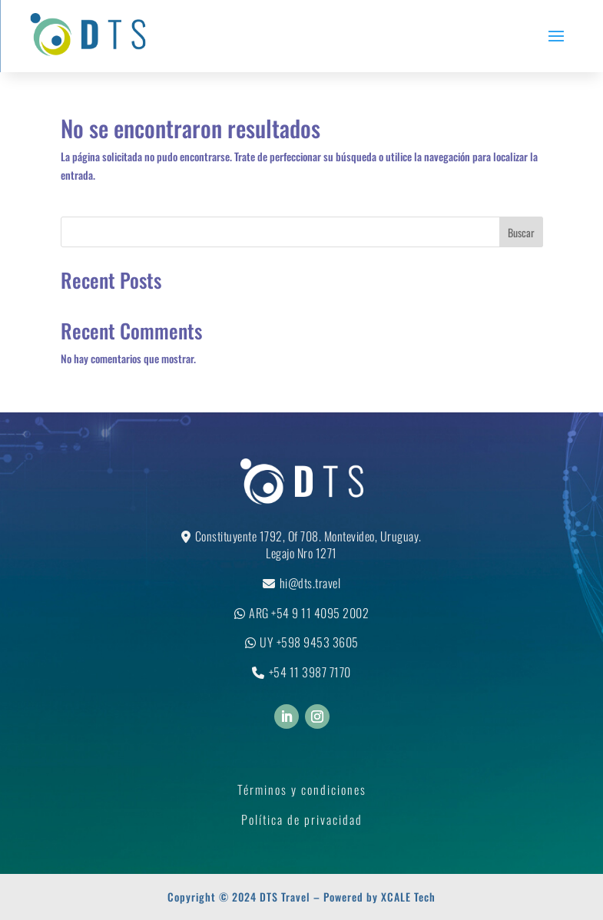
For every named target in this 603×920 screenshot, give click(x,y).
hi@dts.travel (310, 583)
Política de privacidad (302, 819)
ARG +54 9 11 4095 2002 (309, 613)
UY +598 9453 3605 (309, 642)
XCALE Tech (408, 897)
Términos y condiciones (301, 789)
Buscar (521, 232)
